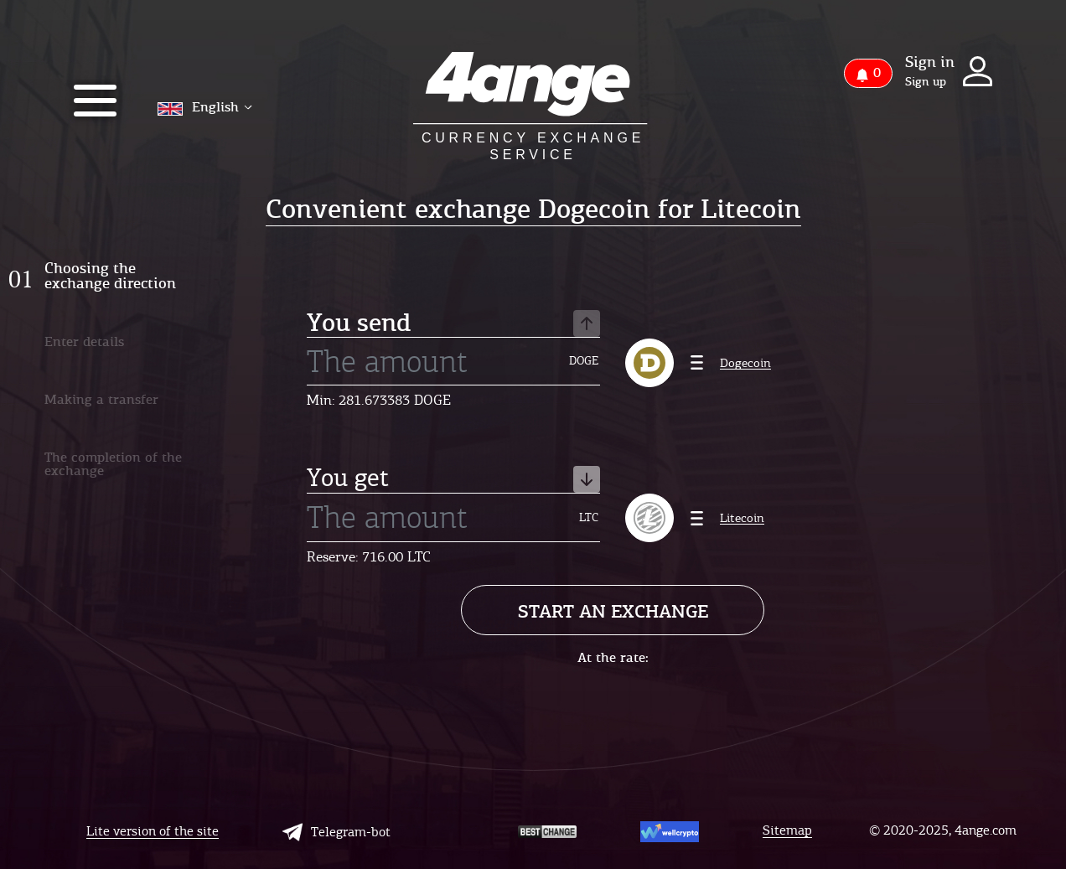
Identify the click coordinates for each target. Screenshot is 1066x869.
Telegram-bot (336, 832)
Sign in (930, 62)
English (205, 107)
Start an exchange (613, 611)
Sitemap (787, 831)
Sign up (925, 82)
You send (453, 324)
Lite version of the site (152, 832)
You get (453, 479)
